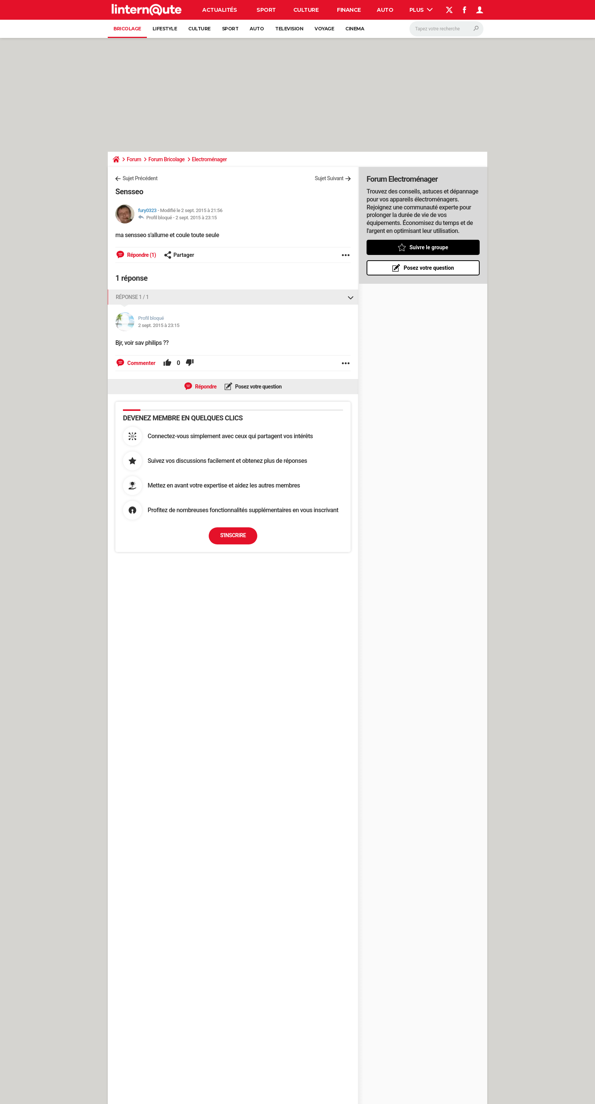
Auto (385, 9)
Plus (421, 9)
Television (289, 28)
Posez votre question (258, 387)
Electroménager (209, 159)
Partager (179, 255)
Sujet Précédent (140, 178)
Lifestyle (165, 28)
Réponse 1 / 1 (132, 297)
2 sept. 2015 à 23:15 (196, 217)
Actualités (219, 9)
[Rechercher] (446, 28)
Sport (266, 9)
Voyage (324, 28)
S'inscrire (233, 535)
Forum (134, 159)
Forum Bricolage (166, 159)
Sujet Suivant (329, 178)
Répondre (205, 387)
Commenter (141, 363)
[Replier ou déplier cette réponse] (351, 297)
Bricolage (127, 28)
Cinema (354, 28)
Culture (306, 9)
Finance (349, 9)
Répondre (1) (141, 255)
